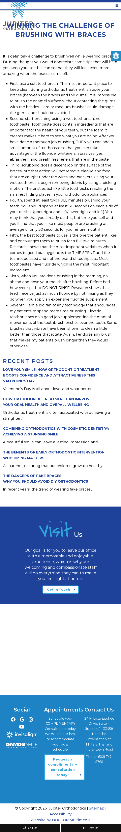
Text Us (90, 828)
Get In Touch (58, 589)
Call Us (30, 828)
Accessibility (61, 814)
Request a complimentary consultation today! (62, 767)
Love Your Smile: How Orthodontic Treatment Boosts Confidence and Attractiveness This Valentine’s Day (51, 375)
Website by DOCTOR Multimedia (61, 820)
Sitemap (96, 808)
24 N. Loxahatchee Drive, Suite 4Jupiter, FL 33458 (99, 724)
